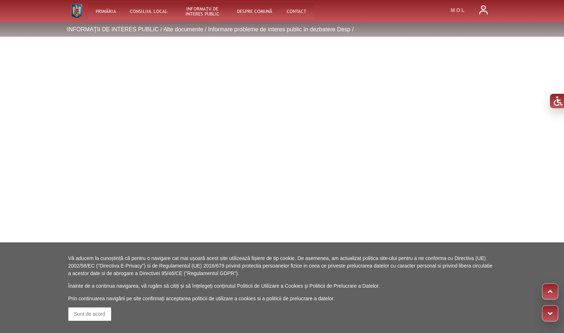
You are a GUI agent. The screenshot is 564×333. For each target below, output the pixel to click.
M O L (457, 10)
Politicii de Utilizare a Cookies (270, 286)
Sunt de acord (89, 314)
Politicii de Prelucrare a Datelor (343, 286)
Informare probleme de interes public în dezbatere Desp (279, 29)
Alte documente (183, 29)
